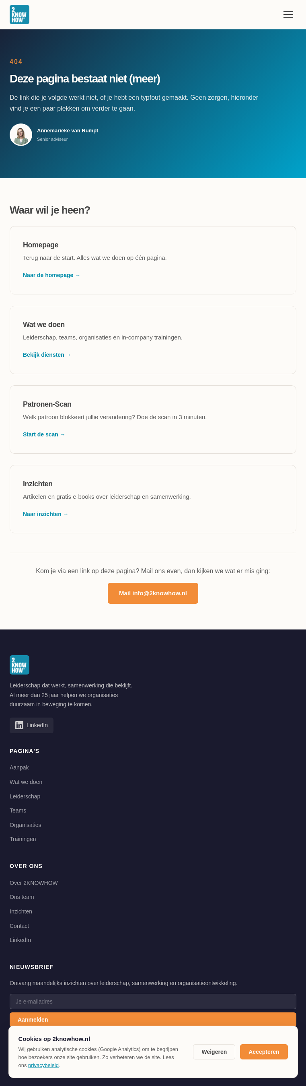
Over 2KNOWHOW (34, 883)
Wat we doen (26, 782)
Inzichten (21, 911)
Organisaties (25, 825)
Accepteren (263, 1052)
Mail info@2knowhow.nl (153, 593)
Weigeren (214, 1052)
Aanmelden (33, 1019)
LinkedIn (20, 940)
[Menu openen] (288, 14)
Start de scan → (44, 434)
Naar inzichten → (46, 514)
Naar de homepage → (51, 275)
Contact (19, 926)
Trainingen (23, 839)
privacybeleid (43, 1065)
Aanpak (19, 767)
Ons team (22, 897)
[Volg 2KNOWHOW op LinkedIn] (31, 725)
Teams (18, 810)
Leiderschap (25, 796)
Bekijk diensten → (47, 355)
